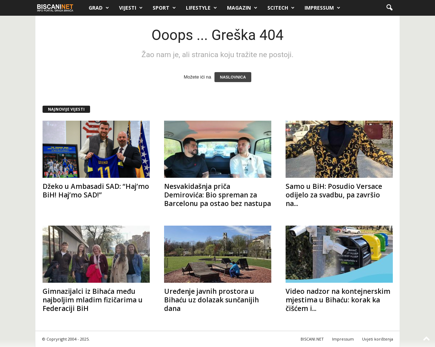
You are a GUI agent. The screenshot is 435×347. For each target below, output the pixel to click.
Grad (99, 8)
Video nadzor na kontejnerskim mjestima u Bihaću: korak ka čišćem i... (338, 300)
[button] (389, 8)
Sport (164, 8)
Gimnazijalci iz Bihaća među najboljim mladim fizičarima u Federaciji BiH (93, 300)
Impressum (322, 8)
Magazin (242, 8)
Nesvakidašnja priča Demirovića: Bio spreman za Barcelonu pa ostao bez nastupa (217, 195)
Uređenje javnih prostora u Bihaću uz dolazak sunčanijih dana (211, 300)
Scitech (281, 8)
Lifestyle (201, 8)
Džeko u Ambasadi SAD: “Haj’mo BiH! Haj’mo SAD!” (96, 191)
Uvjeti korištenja (377, 339)
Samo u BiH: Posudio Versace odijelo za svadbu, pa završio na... (334, 195)
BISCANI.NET (312, 339)
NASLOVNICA (233, 77)
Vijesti (131, 8)
